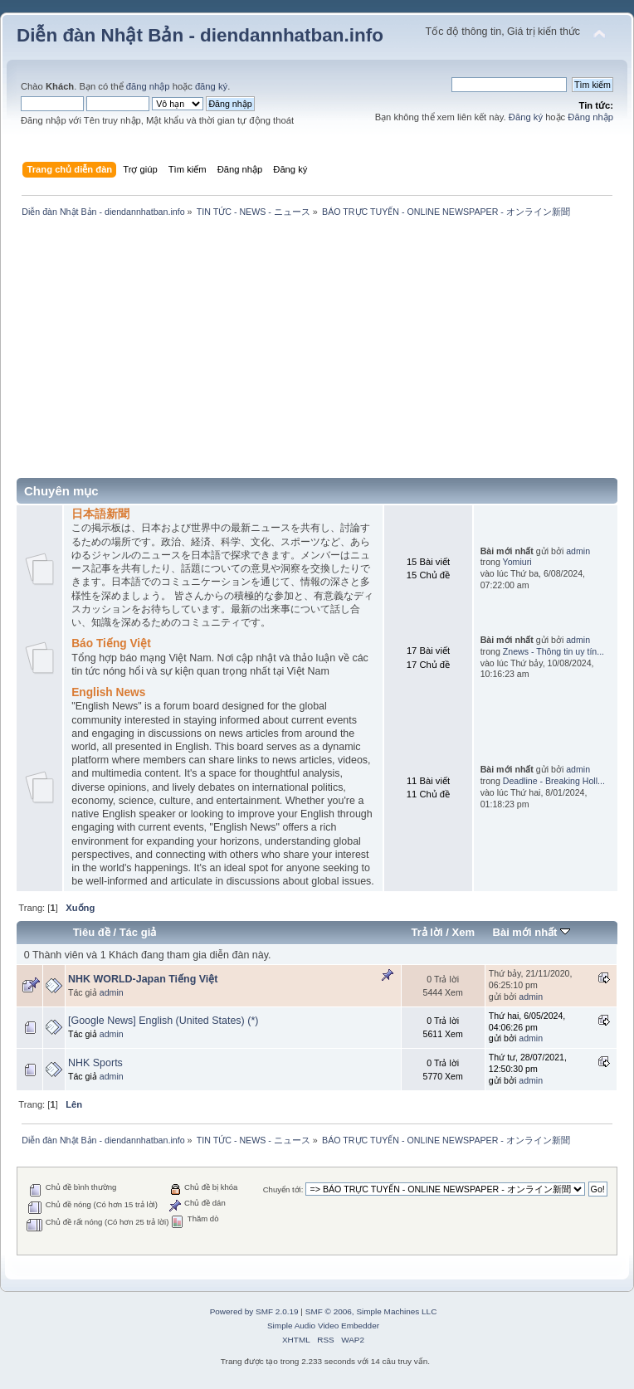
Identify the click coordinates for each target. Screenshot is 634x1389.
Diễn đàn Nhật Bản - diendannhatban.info (200, 35)
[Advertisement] (317, 353)
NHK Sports (95, 1063)
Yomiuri (517, 562)
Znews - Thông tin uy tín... (553, 651)
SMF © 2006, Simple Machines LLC (371, 1311)
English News (108, 692)
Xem (463, 932)
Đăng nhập (590, 117)
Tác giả (138, 932)
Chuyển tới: (283, 1189)
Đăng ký (526, 117)
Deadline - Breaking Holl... (554, 781)
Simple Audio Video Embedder (323, 1325)
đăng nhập (148, 86)
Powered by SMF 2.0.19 (254, 1311)
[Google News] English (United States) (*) (163, 1020)
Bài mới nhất (531, 932)
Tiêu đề (91, 932)
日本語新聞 (100, 514)
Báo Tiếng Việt (111, 643)
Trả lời (426, 932)
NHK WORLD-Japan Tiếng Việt (142, 979)
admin (578, 551)
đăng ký (211, 86)
